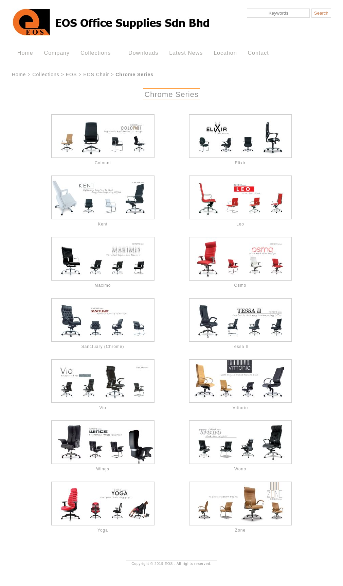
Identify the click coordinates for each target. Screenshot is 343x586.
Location (225, 53)
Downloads (143, 53)
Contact (258, 53)
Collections (97, 53)
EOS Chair (96, 74)
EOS (71, 74)
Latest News (186, 53)
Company (57, 53)
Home (25, 53)
